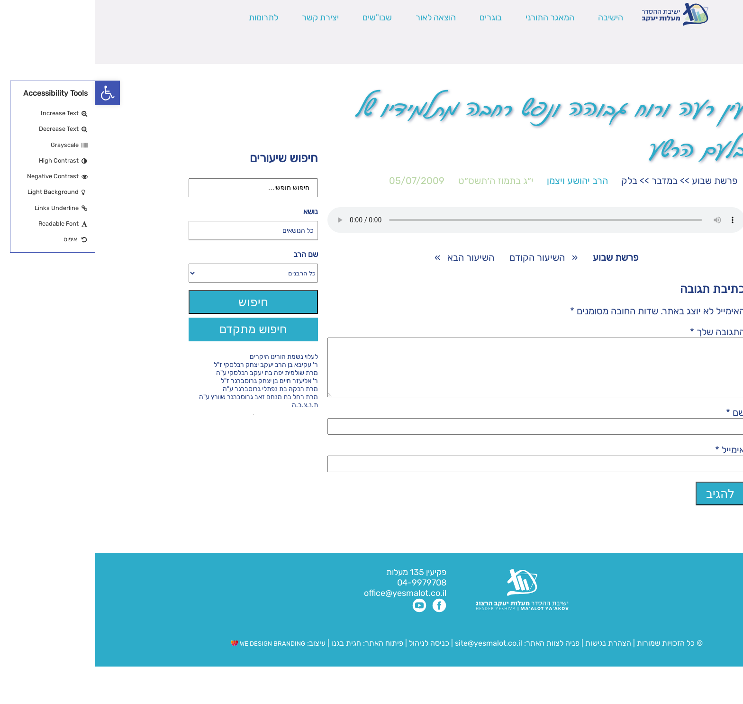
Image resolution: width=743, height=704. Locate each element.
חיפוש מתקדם (158, 329)
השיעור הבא (375, 257)
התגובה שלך (622, 332)
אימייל (635, 461)
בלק (534, 180)
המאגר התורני (454, 17)
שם (640, 424)
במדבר (569, 180)
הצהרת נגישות (513, 654)
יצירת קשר (225, 17)
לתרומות (168, 17)
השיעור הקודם (442, 257)
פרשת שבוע (619, 180)
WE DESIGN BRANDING (173, 654)
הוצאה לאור (340, 17)
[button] (12, 93)
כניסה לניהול (334, 654)
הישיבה (515, 17)
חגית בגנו (250, 654)
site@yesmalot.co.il (393, 654)
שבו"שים (282, 17)
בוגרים (395, 17)
